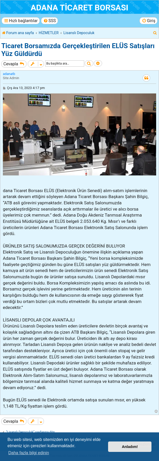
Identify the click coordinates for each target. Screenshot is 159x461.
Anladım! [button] (130, 447)
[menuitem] (49, 20)
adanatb (9, 74)
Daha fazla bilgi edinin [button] (28, 453)
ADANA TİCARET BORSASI (79, 7)
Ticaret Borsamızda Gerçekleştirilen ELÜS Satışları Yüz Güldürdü (78, 50)
